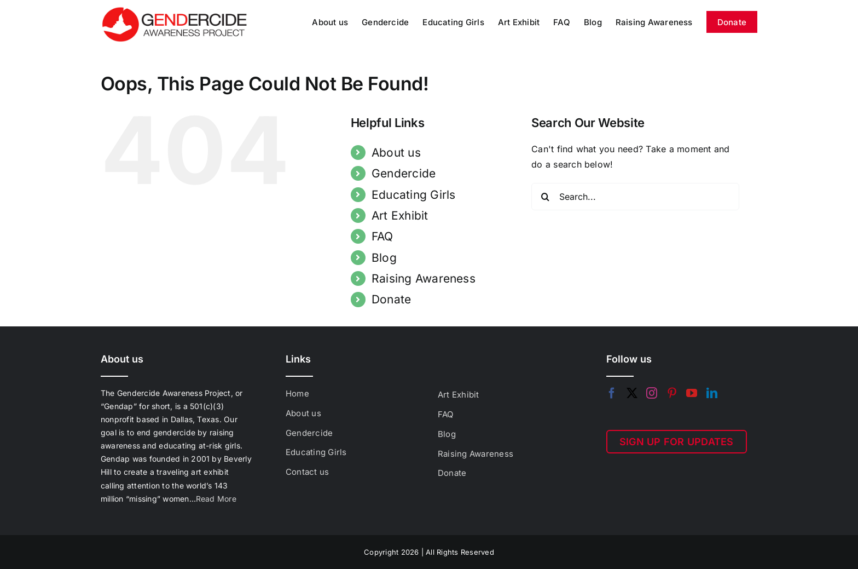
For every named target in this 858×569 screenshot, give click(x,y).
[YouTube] (691, 393)
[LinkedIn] (711, 393)
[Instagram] (651, 393)
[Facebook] (611, 393)
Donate (391, 299)
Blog (384, 258)
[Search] (545, 196)
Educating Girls (414, 195)
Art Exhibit (400, 215)
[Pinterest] (671, 393)
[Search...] (635, 196)
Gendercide (404, 173)
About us (396, 152)
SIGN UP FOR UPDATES (676, 441)
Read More (216, 498)
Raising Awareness (424, 278)
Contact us (307, 472)
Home (297, 393)
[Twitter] (632, 393)
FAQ (382, 236)
